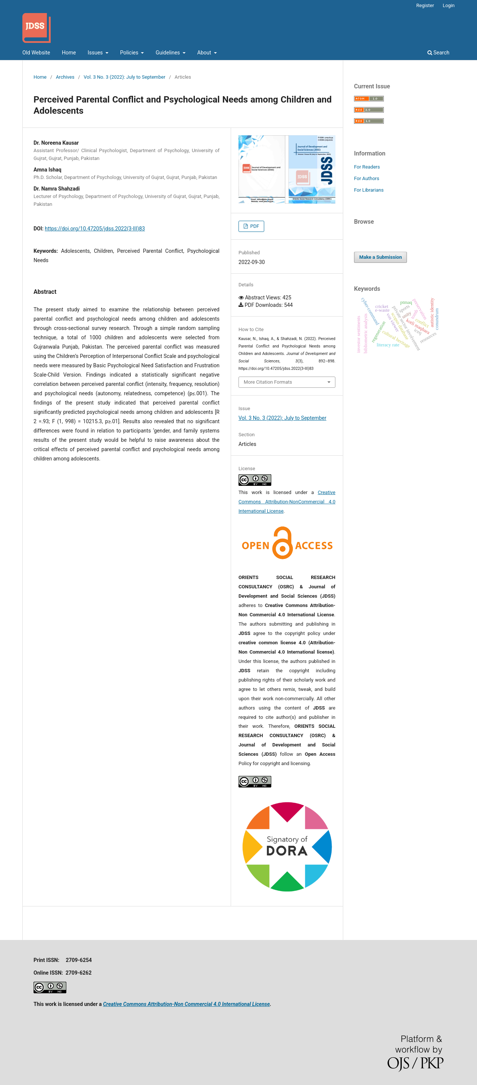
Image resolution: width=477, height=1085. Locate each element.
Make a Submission (380, 257)
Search (438, 53)
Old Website (36, 53)
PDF (254, 226)
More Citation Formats (268, 382)
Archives (65, 77)
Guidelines (168, 53)
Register (425, 5)
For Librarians (368, 190)
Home (69, 53)
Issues (96, 53)
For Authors (366, 178)
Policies (129, 53)
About (204, 53)
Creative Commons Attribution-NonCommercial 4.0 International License (286, 502)
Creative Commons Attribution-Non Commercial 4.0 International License (186, 1004)
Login (449, 5)
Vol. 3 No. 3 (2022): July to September (124, 77)
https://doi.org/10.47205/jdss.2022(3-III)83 (95, 229)
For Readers (367, 167)
